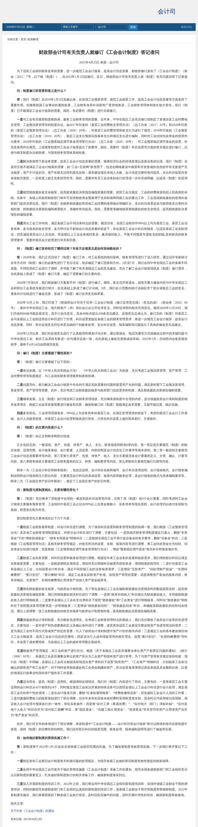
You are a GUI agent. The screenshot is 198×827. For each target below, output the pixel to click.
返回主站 (186, 27)
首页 (23, 39)
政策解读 (33, 39)
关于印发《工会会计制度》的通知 (32, 810)
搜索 (133, 27)
